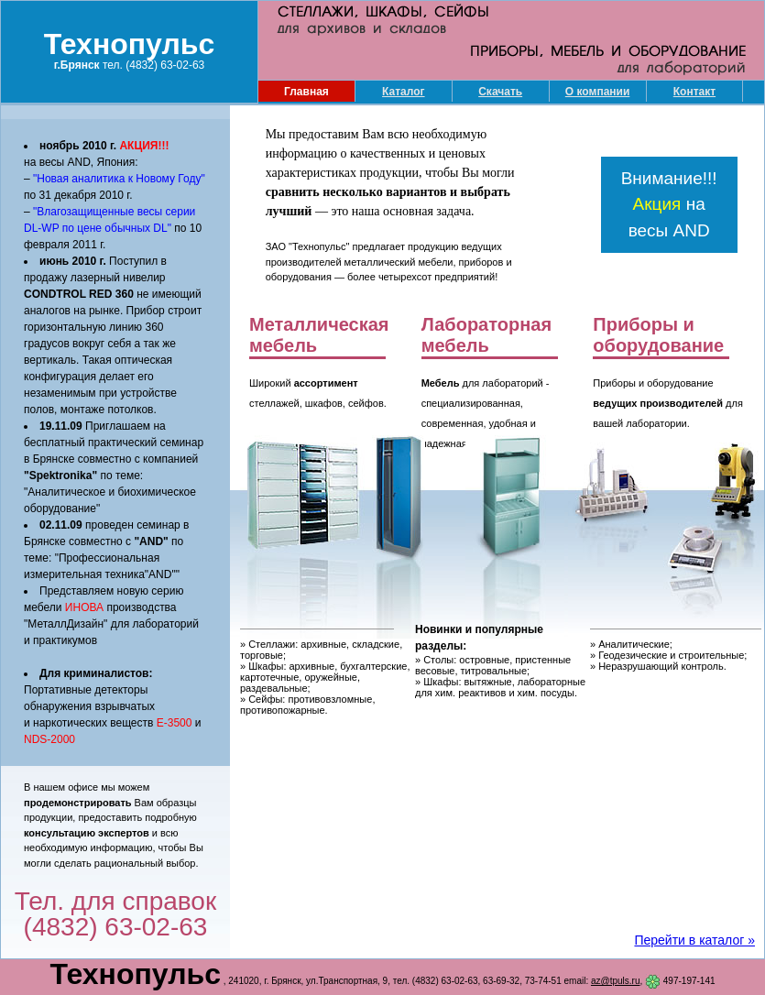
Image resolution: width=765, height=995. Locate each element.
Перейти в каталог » (694, 940)
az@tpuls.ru (615, 981)
